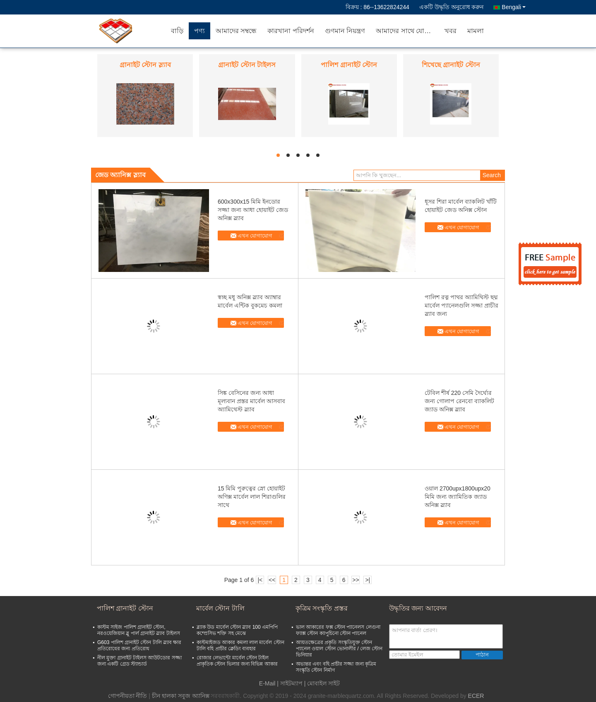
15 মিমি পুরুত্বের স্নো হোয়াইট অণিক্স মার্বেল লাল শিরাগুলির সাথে (252, 496)
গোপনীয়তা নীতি (127, 695)
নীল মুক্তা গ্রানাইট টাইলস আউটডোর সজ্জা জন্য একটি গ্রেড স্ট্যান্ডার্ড (139, 661)
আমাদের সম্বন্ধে (236, 30)
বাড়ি (177, 30)
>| (367, 580)
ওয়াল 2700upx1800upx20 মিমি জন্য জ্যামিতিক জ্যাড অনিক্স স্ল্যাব (457, 496)
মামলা (475, 30)
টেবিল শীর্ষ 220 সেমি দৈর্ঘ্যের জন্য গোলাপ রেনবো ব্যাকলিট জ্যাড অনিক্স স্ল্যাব (459, 401)
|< (259, 580)
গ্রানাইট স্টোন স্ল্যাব (145, 64)
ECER (476, 695)
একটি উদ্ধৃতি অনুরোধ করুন (451, 7)
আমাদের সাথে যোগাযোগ (407, 30)
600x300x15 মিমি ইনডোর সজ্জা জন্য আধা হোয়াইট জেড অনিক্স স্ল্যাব (253, 209)
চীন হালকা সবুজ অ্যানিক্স (180, 695)
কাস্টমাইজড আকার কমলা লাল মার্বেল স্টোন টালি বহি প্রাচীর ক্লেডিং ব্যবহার (240, 645)
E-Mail (267, 683)
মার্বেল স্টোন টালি (220, 608)
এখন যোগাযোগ (255, 236)
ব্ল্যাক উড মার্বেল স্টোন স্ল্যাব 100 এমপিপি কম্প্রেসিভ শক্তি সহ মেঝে (237, 630)
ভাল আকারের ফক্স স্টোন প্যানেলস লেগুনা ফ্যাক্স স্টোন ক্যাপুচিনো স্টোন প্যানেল (338, 630)
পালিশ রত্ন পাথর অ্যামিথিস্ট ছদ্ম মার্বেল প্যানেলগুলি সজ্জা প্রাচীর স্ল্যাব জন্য (461, 305)
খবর (451, 30)
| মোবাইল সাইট (322, 683)
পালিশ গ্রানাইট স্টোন (349, 64)
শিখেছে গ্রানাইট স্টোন (451, 64)
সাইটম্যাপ (291, 683)
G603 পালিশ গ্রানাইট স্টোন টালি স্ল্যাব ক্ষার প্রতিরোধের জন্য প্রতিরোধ (139, 645)
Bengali (514, 7)
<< (272, 580)
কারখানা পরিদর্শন (290, 30)
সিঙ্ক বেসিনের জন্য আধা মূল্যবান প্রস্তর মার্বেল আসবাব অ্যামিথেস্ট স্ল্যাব (251, 401)
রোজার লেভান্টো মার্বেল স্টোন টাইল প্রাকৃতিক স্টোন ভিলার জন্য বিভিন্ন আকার (237, 661)
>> (355, 580)
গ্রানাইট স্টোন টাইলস (247, 64)
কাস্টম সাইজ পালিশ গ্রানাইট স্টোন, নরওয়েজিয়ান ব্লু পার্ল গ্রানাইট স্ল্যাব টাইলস (138, 630)
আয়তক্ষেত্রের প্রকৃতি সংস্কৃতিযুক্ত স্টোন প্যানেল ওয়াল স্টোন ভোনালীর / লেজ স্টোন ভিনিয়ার (339, 648)
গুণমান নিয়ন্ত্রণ (345, 30)
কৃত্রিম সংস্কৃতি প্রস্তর (322, 608)
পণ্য (199, 30)
